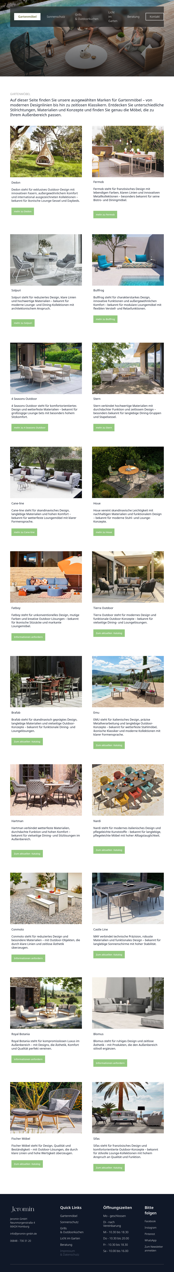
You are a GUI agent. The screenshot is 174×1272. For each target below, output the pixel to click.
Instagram (150, 1227)
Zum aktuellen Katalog (109, 633)
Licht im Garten (112, 16)
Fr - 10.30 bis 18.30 (115, 1245)
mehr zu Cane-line (24, 532)
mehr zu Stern (104, 427)
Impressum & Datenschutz (69, 1252)
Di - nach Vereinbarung (112, 1224)
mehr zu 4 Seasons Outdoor (30, 427)
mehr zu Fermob (105, 214)
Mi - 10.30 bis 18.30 (115, 1232)
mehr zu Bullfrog (105, 319)
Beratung (133, 16)
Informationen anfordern (28, 636)
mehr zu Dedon (22, 217)
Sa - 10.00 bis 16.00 (115, 1251)
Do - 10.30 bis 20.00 (116, 1238)
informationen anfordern (28, 1059)
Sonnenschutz (56, 16)
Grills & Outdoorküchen (86, 17)
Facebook (150, 1221)
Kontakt (155, 16)
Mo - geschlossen (114, 1216)
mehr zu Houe (104, 532)
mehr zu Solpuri (23, 322)
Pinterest (150, 1234)
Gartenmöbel (27, 16)
